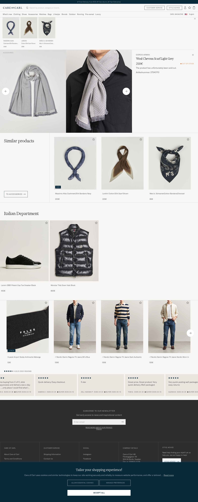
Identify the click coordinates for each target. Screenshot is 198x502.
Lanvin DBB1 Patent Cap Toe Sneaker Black (18, 285)
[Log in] (185, 7)
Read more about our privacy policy (99, 428)
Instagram (87, 454)
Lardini (24, 41)
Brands (64, 14)
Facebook (87, 459)
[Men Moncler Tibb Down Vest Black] (74, 250)
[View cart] (194, 7)
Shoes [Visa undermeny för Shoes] (24, 14)
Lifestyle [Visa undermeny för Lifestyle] (56, 14)
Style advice (174, 8)
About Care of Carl (11, 454)
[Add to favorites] (93, 140)
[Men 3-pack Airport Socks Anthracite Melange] (28, 326)
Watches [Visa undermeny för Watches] (42, 14)
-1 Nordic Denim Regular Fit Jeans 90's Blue (72, 357)
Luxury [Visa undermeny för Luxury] (98, 14)
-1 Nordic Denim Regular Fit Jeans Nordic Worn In (169, 357)
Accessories (8, 53)
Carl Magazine (176, 14)
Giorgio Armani (143, 55)
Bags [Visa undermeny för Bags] (50, 14)
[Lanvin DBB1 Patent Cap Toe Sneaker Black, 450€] (24, 256)
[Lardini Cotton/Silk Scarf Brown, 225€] (29, 32)
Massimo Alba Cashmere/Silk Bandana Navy (73, 193)
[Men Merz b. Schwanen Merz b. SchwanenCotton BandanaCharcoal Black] (46, 27)
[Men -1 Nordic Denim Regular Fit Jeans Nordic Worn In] (169, 326)
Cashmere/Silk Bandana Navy (10, 43)
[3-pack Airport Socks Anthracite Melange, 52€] (27, 332)
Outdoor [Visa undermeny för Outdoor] (72, 14)
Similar (19, 140)
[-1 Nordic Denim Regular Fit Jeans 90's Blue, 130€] (74, 332)
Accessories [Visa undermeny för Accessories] (33, 14)
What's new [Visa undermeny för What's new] (7, 14)
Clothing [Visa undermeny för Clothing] (17, 14)
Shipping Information (52, 454)
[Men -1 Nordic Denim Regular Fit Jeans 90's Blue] (75, 326)
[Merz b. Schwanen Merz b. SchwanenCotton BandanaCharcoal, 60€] (47, 32)
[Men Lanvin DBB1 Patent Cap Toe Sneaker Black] (24, 250)
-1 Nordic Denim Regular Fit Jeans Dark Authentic (122, 357)
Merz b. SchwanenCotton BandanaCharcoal (46, 43)
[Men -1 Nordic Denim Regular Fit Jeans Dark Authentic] (122, 326)
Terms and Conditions (13, 459)
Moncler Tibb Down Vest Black (63, 285)
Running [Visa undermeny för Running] (80, 14)
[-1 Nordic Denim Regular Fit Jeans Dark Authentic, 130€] (122, 332)
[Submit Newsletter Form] (122, 422)
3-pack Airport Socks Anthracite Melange (24, 357)
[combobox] (191, 14)
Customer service (155, 8)
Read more (169, 475)
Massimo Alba (9, 41)
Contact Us (48, 459)
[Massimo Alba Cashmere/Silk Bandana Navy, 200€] (11, 32)
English (191, 14)
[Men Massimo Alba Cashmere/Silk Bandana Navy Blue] (11, 27)
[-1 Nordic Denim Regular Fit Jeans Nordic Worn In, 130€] (169, 332)
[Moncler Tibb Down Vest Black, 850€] (74, 256)
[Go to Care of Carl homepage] (12, 8)
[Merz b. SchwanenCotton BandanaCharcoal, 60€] (169, 168)
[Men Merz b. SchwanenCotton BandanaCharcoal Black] (170, 163)
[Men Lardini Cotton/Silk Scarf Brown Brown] (28, 27)
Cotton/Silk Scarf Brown (28, 43)
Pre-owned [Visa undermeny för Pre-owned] (89, 14)
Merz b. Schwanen (46, 41)
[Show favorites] (189, 7)
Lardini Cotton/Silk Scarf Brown (115, 193)
